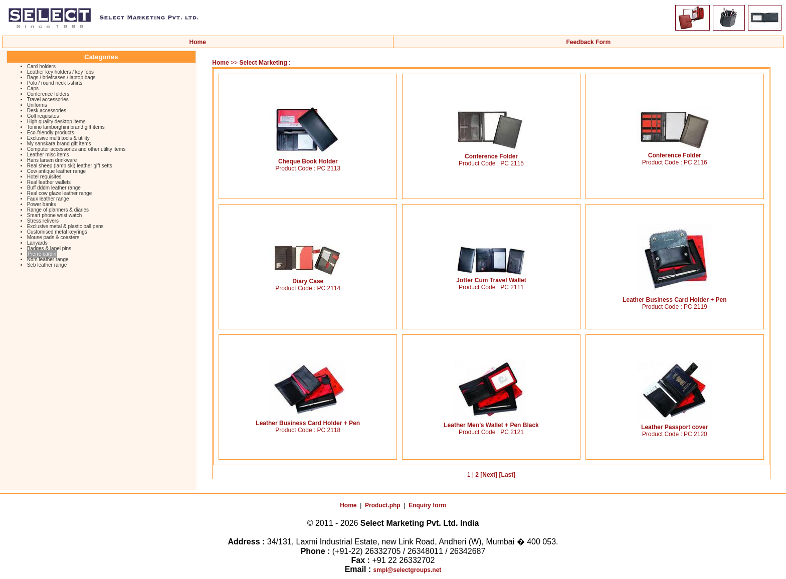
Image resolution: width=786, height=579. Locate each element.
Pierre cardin (42, 254)
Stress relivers (43, 221)
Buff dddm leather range (54, 187)
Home (197, 42)
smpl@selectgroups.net (407, 569)
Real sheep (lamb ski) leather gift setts (69, 165)
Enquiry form (427, 505)
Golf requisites (43, 116)
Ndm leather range (48, 259)
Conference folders (48, 94)
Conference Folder (491, 153)
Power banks (41, 204)
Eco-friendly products (50, 132)
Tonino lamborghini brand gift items (66, 127)
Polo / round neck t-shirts (55, 83)
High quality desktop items (56, 121)
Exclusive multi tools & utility (58, 138)
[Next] (488, 474)
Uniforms (37, 105)
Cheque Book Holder (307, 158)
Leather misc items (48, 154)
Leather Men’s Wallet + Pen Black (491, 422)
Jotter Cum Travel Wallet (491, 277)
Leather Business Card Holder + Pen (675, 297)
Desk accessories (46, 110)
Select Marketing (264, 62)
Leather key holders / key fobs (60, 72)
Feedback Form (588, 42)
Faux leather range (48, 199)
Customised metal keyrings (57, 232)
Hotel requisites (44, 176)
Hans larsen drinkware (52, 160)
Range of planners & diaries (58, 210)
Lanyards (37, 243)
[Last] (507, 474)
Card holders (41, 66)
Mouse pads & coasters (53, 237)
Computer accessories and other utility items (76, 149)
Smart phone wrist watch (54, 215)
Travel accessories (48, 99)
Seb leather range (47, 265)
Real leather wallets (49, 182)
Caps (33, 88)
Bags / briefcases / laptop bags (61, 77)
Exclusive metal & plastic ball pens (65, 226)
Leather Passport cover (674, 424)
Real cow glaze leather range (59, 193)
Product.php (383, 505)
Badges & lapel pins (49, 248)
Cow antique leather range (56, 171)
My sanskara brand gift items (59, 143)
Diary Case (307, 278)
